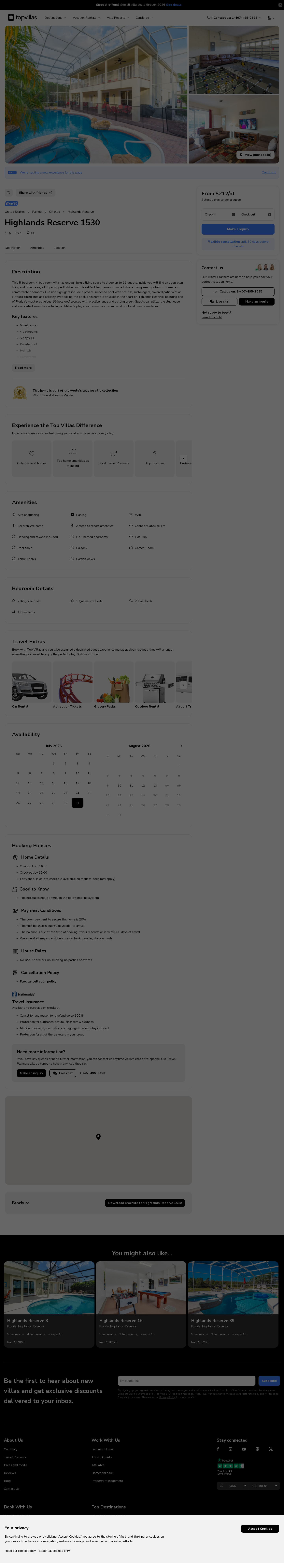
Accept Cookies (260, 1529)
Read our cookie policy (20, 1551)
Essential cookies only (54, 1551)
